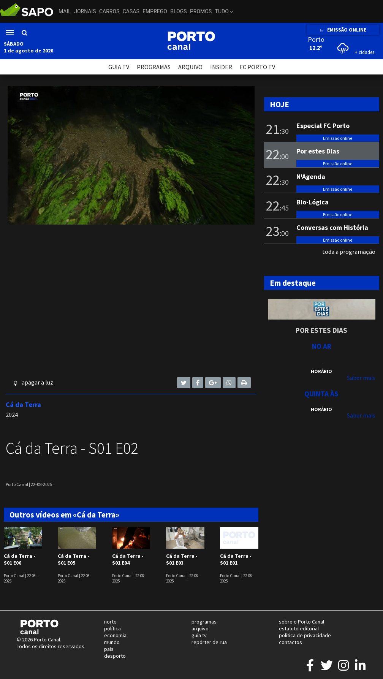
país (109, 649)
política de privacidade (305, 635)
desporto (115, 655)
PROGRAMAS (154, 67)
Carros (109, 11)
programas (204, 621)
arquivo (200, 628)
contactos (290, 642)
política (112, 628)
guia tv (199, 635)
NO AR (321, 346)
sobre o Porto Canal (301, 621)
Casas (131, 11)
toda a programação (348, 251)
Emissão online (337, 138)
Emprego (154, 11)
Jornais (85, 11)
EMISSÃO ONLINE (343, 30)
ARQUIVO (190, 67)
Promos (201, 11)
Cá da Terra (23, 404)
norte (110, 621)
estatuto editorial (299, 628)
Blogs (178, 11)
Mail (65, 11)
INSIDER (221, 67)
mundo (112, 642)
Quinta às (321, 393)
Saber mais (361, 377)
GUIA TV (118, 67)
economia (115, 635)
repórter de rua (209, 642)
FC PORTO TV (257, 67)
